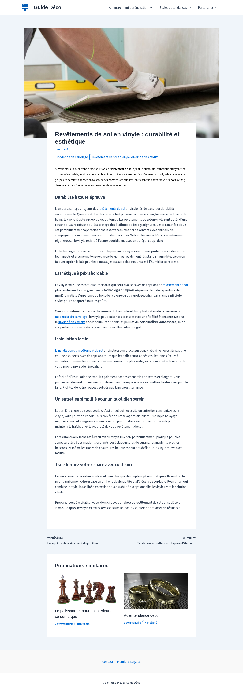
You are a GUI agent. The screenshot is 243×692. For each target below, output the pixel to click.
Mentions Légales (128, 662)
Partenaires (208, 7)
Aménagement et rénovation (132, 7)
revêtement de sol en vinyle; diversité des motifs (125, 157)
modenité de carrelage (72, 157)
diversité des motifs (71, 322)
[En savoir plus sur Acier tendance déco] (156, 591)
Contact (108, 662)
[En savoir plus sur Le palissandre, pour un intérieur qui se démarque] (87, 589)
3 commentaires (64, 624)
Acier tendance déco (141, 615)
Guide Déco (47, 7)
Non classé (62, 149)
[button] (152, 7)
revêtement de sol (175, 285)
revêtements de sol (112, 209)
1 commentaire (132, 622)
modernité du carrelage (71, 317)
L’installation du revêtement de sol (79, 350)
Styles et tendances (176, 7)
